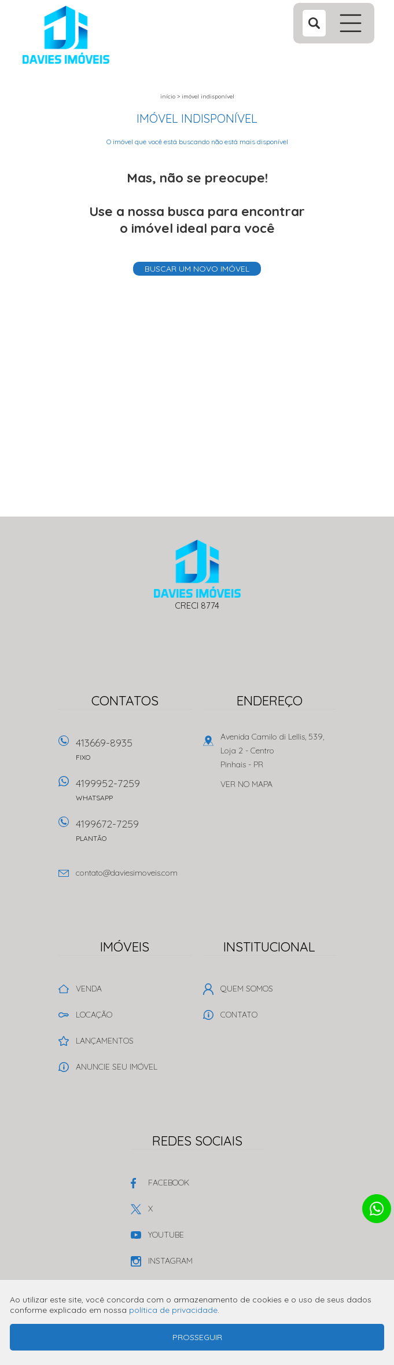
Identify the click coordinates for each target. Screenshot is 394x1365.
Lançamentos (105, 1040)
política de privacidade (173, 1310)
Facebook (168, 1182)
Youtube (166, 1234)
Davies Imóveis (197, 569)
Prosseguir (197, 1337)
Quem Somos (246, 988)
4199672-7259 (134, 834)
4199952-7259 (134, 794)
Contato (238, 1014)
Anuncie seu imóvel (116, 1067)
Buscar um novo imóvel (197, 269)
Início (167, 96)
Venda (89, 988)
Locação (94, 1014)
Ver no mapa (246, 784)
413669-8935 (134, 753)
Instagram (170, 1261)
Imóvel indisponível (208, 96)
